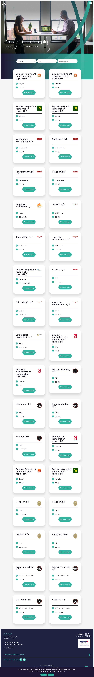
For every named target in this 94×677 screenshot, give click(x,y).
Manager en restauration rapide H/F (58, 439)
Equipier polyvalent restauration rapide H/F (26, 108)
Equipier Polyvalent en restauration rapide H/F (26, 76)
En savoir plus (29, 92)
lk (20, 659)
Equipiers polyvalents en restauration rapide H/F (59, 338)
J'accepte (43, 674)
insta (24, 659)
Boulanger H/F (59, 139)
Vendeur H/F (22, 436)
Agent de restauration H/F (61, 238)
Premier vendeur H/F (60, 405)
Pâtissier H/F (58, 171)
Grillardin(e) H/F (24, 237)
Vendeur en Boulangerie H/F (24, 140)
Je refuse (51, 674)
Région (20, 61)
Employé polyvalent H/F (24, 205)
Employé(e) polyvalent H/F (24, 336)
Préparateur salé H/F (25, 172)
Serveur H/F (58, 204)
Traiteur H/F (22, 534)
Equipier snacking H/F (61, 370)
